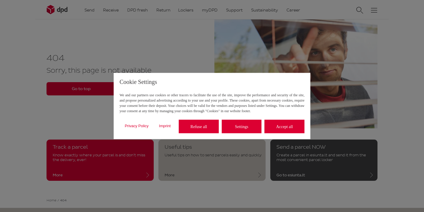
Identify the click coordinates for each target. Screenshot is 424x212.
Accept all (284, 126)
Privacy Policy (137, 125)
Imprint (165, 125)
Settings (241, 126)
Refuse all (199, 126)
